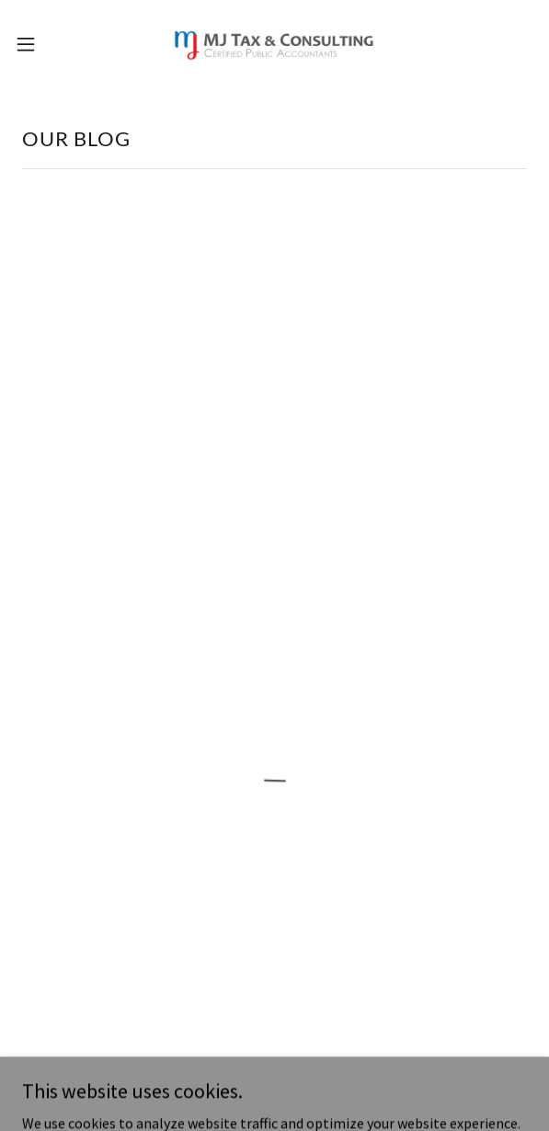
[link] (274, 44)
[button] (47, 44)
